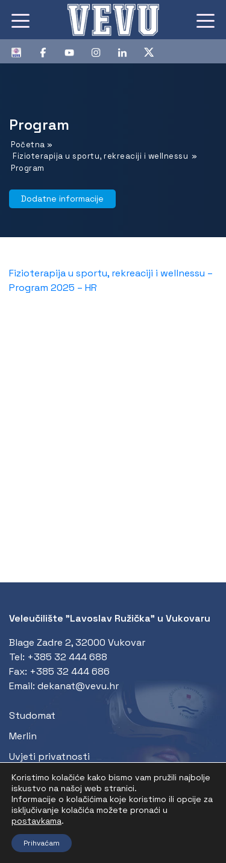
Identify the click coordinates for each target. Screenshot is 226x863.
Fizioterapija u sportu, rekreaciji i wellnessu (100, 156)
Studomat (32, 715)
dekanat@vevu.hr (78, 686)
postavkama (36, 820)
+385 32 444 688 (67, 657)
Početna (28, 144)
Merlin (23, 736)
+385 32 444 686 (70, 671)
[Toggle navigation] (20, 20)
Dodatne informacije (62, 198)
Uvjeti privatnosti (49, 756)
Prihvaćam (42, 843)
